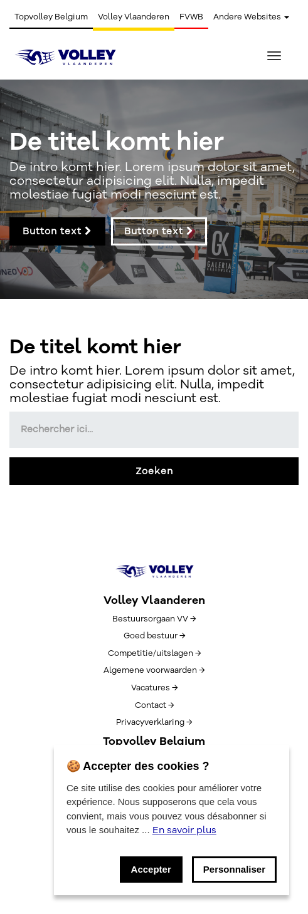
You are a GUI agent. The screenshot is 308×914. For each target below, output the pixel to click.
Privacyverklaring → (154, 722)
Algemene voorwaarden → (154, 670)
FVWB (191, 17)
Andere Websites (251, 17)
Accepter (151, 869)
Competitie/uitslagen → (154, 653)
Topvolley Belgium (51, 17)
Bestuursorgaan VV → (154, 619)
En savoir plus (184, 830)
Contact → (154, 705)
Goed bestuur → (154, 635)
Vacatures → (154, 687)
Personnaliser (234, 869)
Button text (57, 231)
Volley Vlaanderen (133, 17)
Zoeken (154, 471)
